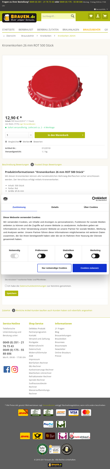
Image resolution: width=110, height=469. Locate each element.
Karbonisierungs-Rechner (41, 369)
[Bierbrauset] (26, 29)
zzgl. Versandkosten (27, 124)
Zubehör (9, 310)
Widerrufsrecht (36, 345)
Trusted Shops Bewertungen (48, 164)
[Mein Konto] (98, 16)
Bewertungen (25, 164)
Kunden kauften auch (42, 310)
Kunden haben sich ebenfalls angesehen (72, 310)
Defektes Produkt (37, 328)
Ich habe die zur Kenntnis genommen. (39, 286)
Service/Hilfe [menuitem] (100, 9)
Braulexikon (60, 338)
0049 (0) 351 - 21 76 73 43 (42, 1)
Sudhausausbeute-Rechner (38, 385)
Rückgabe (33, 342)
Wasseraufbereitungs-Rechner (39, 392)
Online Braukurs (63, 352)
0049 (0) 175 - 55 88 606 (71, 1)
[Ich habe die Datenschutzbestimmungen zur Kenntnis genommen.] (6, 286)
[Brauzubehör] (92, 29)
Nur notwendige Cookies (54, 268)
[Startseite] (9, 29)
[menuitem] (58, 17)
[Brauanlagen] (71, 29)
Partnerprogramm (37, 332)
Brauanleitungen (63, 335)
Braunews (60, 342)
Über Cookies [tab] (91, 207)
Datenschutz (35, 349)
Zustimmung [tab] (19, 207)
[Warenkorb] (105, 16)
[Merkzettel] (91, 16)
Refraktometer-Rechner (40, 376)
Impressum (34, 359)
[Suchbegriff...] (58, 16)
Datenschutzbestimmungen (33, 286)
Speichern (11, 293)
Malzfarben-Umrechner (40, 373)
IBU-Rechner (35, 366)
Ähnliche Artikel (23, 310)
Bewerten (36, 141)
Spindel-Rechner (37, 380)
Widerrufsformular (38, 352)
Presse (58, 355)
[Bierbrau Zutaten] (48, 29)
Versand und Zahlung (39, 338)
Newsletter (60, 349)
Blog (57, 332)
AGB (31, 355)
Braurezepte (61, 345)
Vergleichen (12, 141)
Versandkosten (49, 405)
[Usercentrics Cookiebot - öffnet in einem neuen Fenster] (94, 199)
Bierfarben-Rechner (38, 362)
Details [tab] (55, 207)
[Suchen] (73, 16)
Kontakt (32, 335)
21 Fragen (59, 328)
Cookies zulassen (90, 268)
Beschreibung (8, 164)
